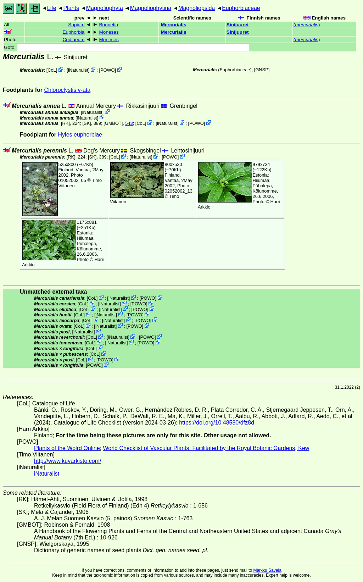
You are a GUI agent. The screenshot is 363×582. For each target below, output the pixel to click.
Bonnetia (108, 24)
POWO (107, 70)
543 (129, 123)
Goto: (127, 47)
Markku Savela (267, 570)
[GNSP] (261, 69)
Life (51, 8)
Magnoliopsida (196, 8)
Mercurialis (173, 24)
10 (103, 537)
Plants (71, 8)
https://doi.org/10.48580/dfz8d (216, 423)
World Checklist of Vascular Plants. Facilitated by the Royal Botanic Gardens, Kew (206, 448)
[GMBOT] (113, 123)
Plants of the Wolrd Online (67, 448)
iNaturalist (78, 70)
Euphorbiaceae (241, 8)
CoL (52, 70)
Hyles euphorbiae (80, 135)
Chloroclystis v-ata (67, 90)
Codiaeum (73, 39)
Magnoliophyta (104, 8)
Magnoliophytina (151, 8)
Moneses (109, 32)
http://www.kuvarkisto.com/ (67, 461)
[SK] (86, 123)
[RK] (65, 123)
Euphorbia (73, 32)
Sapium (76, 24)
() (307, 24)
